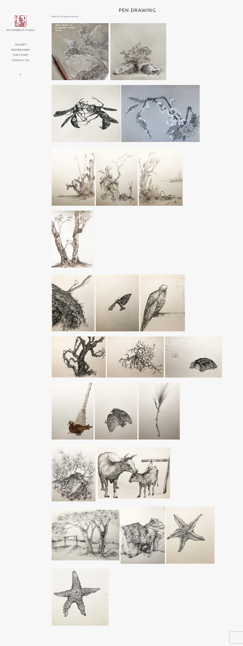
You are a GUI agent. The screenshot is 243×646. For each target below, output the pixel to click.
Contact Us (20, 60)
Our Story (20, 55)
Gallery (21, 44)
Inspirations (20, 49)
